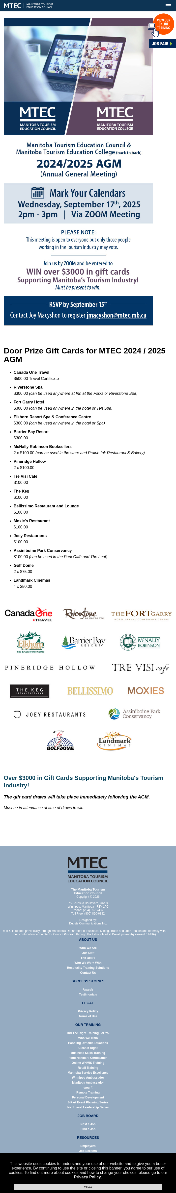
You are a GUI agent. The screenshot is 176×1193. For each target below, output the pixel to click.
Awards (88, 989)
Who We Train (88, 1038)
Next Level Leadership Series (88, 1107)
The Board (88, 958)
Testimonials (88, 994)
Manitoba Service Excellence (88, 1072)
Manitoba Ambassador (88, 1082)
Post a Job (88, 1124)
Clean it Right (87, 1048)
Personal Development (88, 1097)
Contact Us (88, 972)
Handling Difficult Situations (88, 1043)
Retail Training (88, 1067)
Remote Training (88, 1092)
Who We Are (88, 948)
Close (88, 1187)
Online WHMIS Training (88, 1063)
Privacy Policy (87, 1177)
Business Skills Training (88, 1053)
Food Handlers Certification (87, 1058)
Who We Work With (87, 963)
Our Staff (88, 953)
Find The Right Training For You (88, 1033)
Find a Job (88, 1129)
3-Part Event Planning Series (88, 1102)
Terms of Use (88, 1016)
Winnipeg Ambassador (88, 1077)
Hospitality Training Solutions (88, 967)
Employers (87, 1146)
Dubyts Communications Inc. (88, 923)
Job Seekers (88, 1151)
